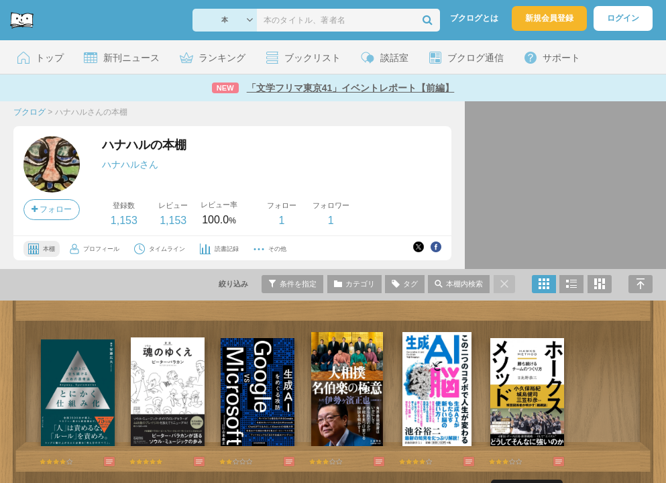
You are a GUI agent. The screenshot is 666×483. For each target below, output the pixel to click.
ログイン (623, 18)
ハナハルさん (130, 164)
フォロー (52, 209)
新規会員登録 (549, 18)
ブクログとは (474, 18)
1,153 (124, 220)
